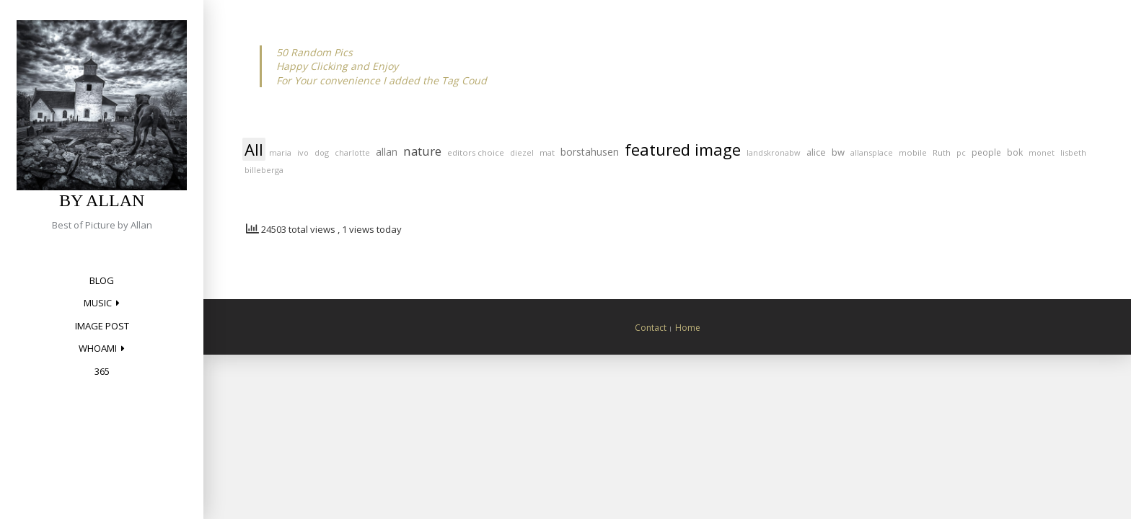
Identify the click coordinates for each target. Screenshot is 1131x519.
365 (102, 371)
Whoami (98, 348)
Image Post (102, 325)
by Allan (101, 200)
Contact (650, 327)
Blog (101, 280)
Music (98, 302)
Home (687, 327)
